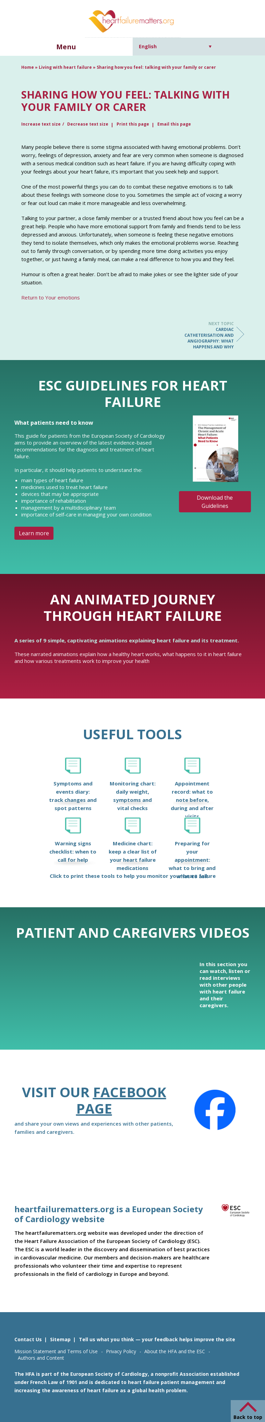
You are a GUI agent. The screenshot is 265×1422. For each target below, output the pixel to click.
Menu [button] (66, 46)
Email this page (174, 124)
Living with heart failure (65, 67)
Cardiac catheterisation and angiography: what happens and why (206, 335)
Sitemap (60, 1339)
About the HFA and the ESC (174, 1351)
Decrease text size (87, 124)
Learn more (34, 533)
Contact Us (28, 1339)
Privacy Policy (121, 1351)
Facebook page (121, 1100)
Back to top (247, 1417)
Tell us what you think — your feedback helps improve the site (157, 1339)
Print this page (133, 124)
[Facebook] (215, 1109)
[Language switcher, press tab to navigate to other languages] (175, 46)
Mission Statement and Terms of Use (56, 1351)
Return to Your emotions (50, 297)
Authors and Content (41, 1358)
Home (27, 67)
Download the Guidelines (215, 502)
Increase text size (41, 124)
